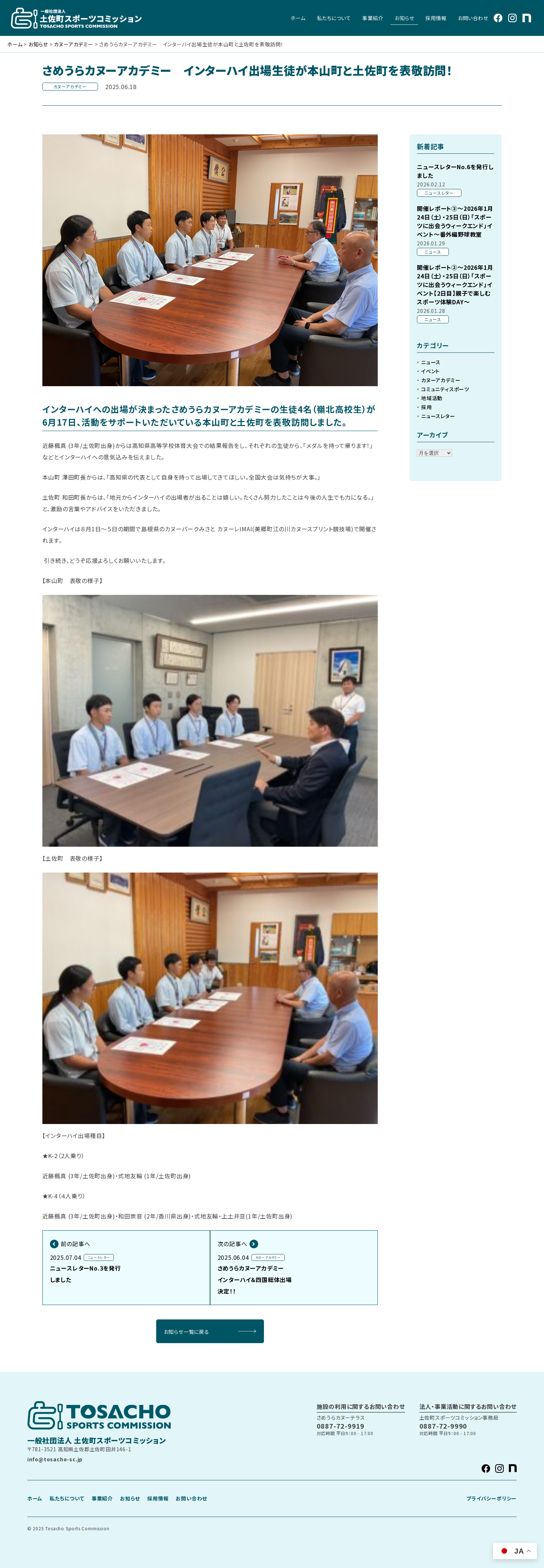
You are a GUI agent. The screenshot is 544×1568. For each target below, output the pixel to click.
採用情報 (436, 18)
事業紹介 (372, 18)
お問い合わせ (473, 18)
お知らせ (404, 18)
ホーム (298, 18)
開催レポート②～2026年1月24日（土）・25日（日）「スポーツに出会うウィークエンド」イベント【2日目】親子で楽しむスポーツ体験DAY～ (455, 284)
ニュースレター (438, 416)
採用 (426, 407)
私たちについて (334, 18)
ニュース (431, 362)
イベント (430, 371)
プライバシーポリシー (491, 1498)
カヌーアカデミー (440, 380)
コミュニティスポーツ (445, 389)
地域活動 (431, 398)
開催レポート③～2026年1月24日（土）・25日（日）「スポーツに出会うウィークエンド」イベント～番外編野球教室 (455, 221)
